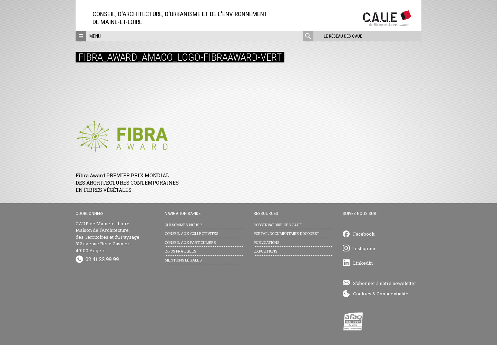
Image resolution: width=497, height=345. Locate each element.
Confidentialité (392, 293)
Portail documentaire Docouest (286, 233)
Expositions (265, 251)
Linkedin (363, 263)
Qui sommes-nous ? (183, 224)
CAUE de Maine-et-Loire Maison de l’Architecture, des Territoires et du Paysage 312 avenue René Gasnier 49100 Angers (107, 237)
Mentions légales (183, 260)
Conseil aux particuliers (190, 242)
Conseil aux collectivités (191, 233)
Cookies (362, 293)
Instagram (364, 248)
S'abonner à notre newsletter (384, 283)
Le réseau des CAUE (343, 36)
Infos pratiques (180, 251)
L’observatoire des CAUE (278, 224)
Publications (266, 242)
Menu (95, 36)
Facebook (364, 234)
